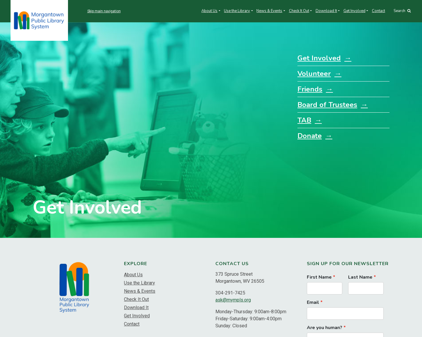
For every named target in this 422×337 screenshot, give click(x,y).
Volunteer (314, 73)
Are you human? (324, 327)
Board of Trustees (327, 104)
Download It (326, 10)
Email (313, 302)
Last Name (360, 277)
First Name (319, 277)
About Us (209, 10)
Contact (378, 10)
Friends (309, 89)
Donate (309, 135)
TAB (304, 120)
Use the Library (237, 10)
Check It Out (299, 10)
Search (402, 10)
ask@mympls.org (233, 300)
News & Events (269, 10)
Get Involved (354, 10)
